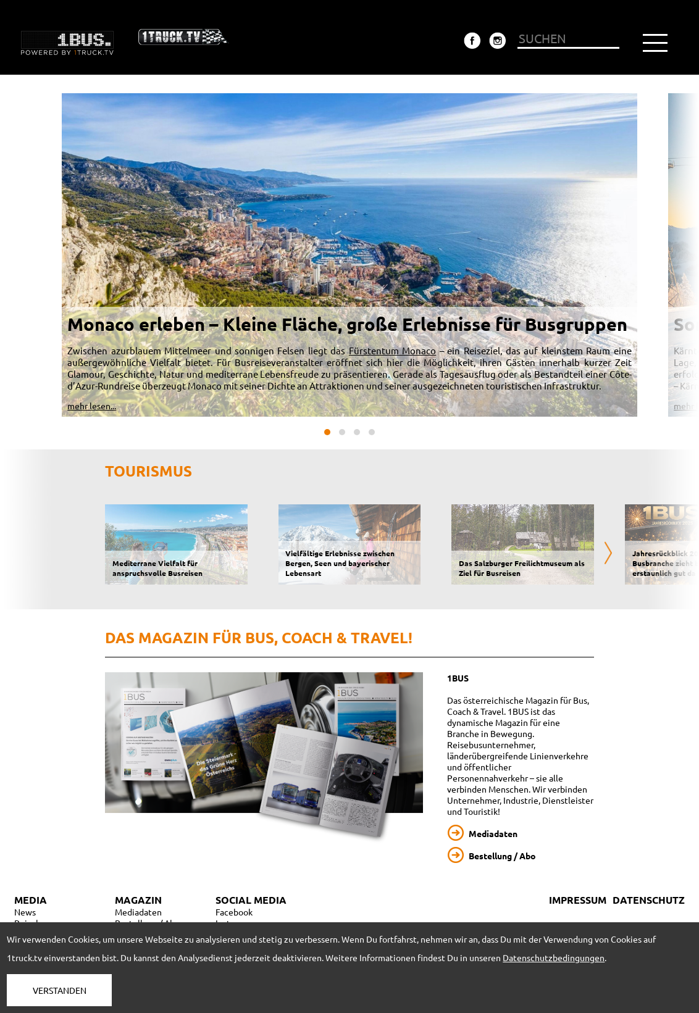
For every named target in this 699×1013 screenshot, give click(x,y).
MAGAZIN (138, 899)
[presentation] (608, 554)
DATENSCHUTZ (649, 899)
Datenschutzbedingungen (554, 957)
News (25, 911)
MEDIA (30, 899)
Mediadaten (493, 833)
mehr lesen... (91, 405)
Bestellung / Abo (502, 855)
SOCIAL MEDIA (251, 899)
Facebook (234, 911)
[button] (327, 432)
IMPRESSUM (577, 899)
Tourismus (148, 470)
